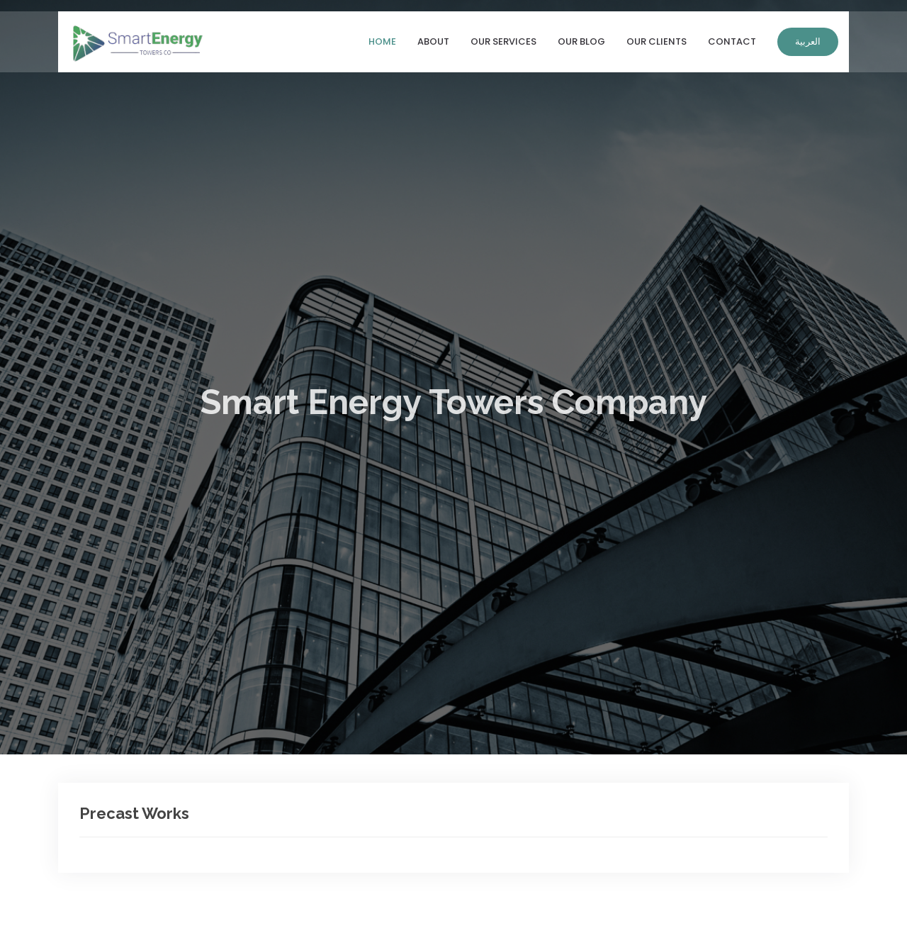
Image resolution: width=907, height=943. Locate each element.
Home (382, 44)
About (433, 44)
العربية (808, 44)
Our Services (503, 44)
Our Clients (656, 44)
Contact (732, 44)
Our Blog (581, 44)
